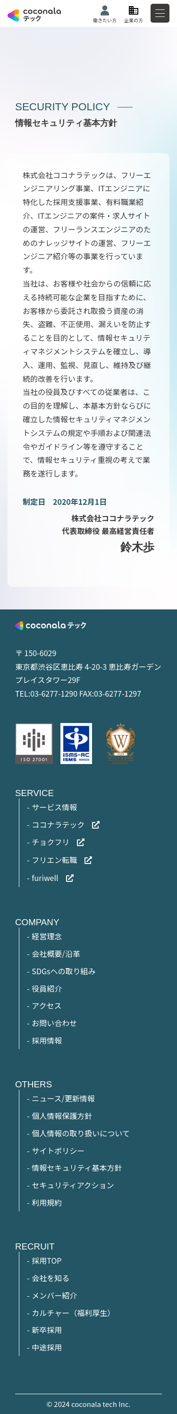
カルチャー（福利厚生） (73, 1312)
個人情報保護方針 (62, 1115)
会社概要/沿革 (56, 953)
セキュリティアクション (73, 1185)
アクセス (46, 1005)
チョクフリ (50, 841)
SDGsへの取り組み (63, 971)
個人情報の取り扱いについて (81, 1133)
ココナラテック (58, 824)
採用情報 (47, 1040)
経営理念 (47, 936)
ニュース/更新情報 (63, 1098)
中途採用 (47, 1347)
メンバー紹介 (54, 1295)
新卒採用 (47, 1329)
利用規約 (47, 1202)
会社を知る (50, 1277)
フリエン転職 (54, 859)
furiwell (45, 877)
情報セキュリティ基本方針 (77, 1167)
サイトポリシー (58, 1150)
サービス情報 (54, 807)
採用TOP (46, 1260)
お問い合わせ (54, 1022)
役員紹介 (47, 988)
